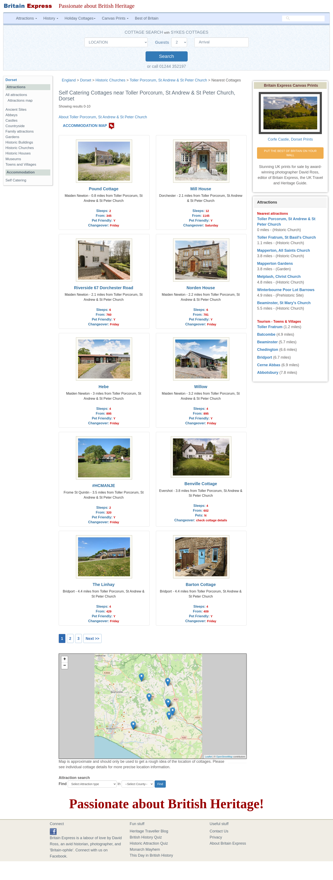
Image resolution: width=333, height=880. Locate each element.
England (69, 80)
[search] (303, 18)
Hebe (103, 386)
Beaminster (267, 342)
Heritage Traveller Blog (149, 831)
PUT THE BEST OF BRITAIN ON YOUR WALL (290, 153)
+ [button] (64, 659)
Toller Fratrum (270, 327)
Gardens (12, 137)
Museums (13, 159)
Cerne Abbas (268, 365)
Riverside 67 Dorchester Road (103, 287)
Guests (162, 42)
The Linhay (103, 584)
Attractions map (20, 101)
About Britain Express (228, 843)
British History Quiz (146, 837)
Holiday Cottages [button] (80, 18)
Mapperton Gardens (275, 263)
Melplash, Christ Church (279, 276)
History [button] (50, 18)
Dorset (85, 80)
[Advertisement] (28, 253)
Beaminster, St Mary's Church (283, 303)
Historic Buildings (19, 142)
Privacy (216, 837)
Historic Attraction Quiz (149, 843)
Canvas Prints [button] (115, 18)
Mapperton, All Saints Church (283, 250)
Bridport (264, 357)
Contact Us (219, 831)
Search (166, 56)
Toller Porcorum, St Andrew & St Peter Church (168, 80)
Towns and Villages (20, 164)
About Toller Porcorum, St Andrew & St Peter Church (103, 117)
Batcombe (266, 334)
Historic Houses (18, 153)
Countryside (15, 126)
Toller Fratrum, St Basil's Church (286, 237)
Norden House (201, 287)
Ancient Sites (16, 110)
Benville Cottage (200, 483)
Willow (200, 386)
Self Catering (15, 180)
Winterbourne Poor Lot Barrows (285, 290)
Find (63, 784)
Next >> (92, 638)
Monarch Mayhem (145, 849)
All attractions (16, 95)
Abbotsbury (267, 372)
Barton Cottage (201, 584)
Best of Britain (146, 18)
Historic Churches (110, 80)
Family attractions (19, 131)
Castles (11, 120)
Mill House (200, 188)
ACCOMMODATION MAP (85, 126)
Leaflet (208, 756)
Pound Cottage (103, 188)
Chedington (267, 349)
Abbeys (11, 115)
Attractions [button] (26, 18)
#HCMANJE (103, 485)
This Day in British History (151, 855)
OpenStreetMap (224, 756)
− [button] (64, 666)
